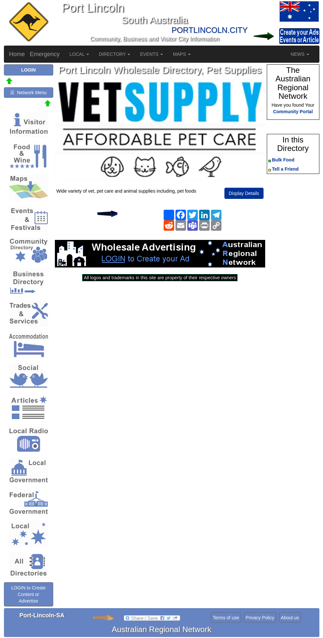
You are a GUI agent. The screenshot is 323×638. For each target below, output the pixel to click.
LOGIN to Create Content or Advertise (28, 594)
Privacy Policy (260, 617)
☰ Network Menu (28, 92)
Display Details (244, 193)
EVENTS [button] (151, 54)
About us (290, 617)
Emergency (45, 54)
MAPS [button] (182, 54)
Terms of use (226, 617)
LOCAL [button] (79, 54)
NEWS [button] (300, 54)
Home (17, 54)
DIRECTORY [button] (114, 54)
